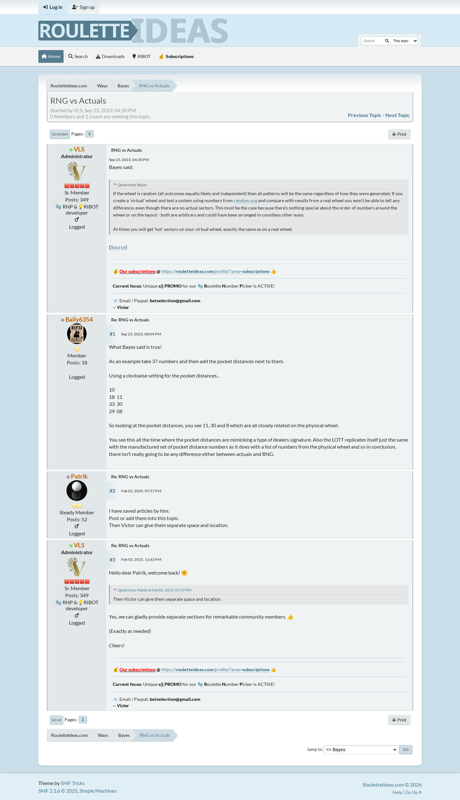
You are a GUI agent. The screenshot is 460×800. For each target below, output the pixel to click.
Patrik (79, 476)
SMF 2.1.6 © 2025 (58, 791)
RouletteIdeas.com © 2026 (392, 785)
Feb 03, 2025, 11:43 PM (141, 559)
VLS (79, 149)
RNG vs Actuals (126, 150)
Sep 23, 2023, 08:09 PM (141, 334)
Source (118, 247)
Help (397, 792)
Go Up (56, 720)
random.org (245, 200)
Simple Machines (98, 791)
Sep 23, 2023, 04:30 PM (129, 160)
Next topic (397, 115)
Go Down (60, 134)
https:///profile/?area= (215, 271)
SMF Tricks (73, 783)
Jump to (314, 749)
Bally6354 (79, 319)
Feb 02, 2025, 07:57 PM (141, 491)
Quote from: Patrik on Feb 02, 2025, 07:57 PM (154, 590)
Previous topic (364, 115)
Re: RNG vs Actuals (130, 319)
